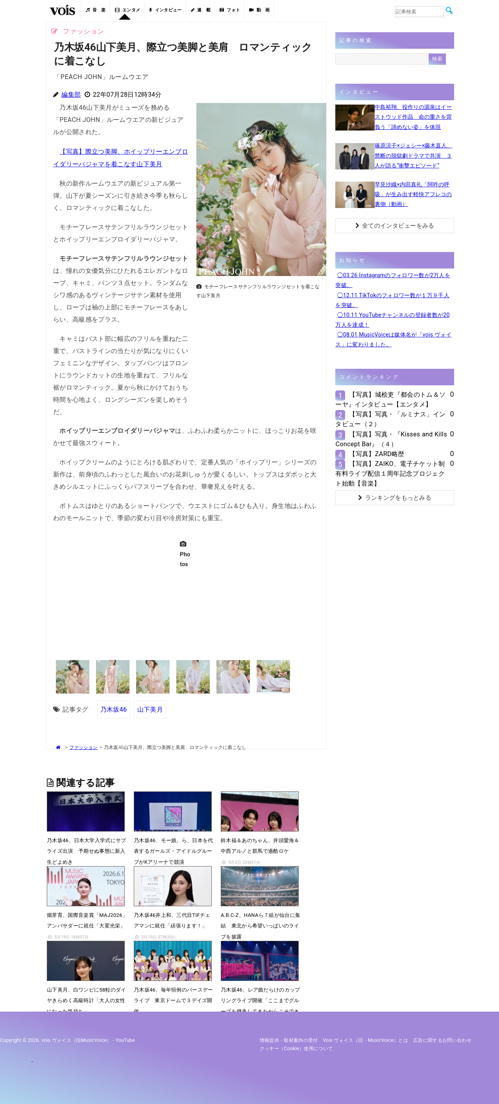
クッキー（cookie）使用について (296, 1048)
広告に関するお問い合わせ (442, 1039)
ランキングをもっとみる (394, 497)
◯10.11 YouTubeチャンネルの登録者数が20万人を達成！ (392, 320)
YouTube (125, 1039)
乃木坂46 (113, 708)
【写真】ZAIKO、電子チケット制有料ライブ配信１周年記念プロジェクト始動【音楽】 (390, 473)
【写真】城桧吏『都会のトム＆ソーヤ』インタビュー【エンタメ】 (390, 399)
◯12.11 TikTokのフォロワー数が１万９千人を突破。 (392, 300)
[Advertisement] (258, 357)
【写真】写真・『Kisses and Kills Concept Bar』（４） (391, 439)
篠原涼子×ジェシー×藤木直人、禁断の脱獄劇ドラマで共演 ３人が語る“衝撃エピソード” (413, 155)
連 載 (201, 10)
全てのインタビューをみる (394, 225)
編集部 (71, 94)
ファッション (83, 746)
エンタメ (127, 10)
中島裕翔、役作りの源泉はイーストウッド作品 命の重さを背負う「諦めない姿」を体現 (413, 117)
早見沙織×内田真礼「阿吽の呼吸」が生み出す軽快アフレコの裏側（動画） (413, 194)
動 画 (259, 10)
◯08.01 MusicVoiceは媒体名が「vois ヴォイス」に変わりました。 (393, 339)
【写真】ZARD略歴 (376, 454)
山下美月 (150, 708)
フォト (230, 10)
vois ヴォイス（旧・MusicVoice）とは (365, 1039)
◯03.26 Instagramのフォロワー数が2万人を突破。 (392, 280)
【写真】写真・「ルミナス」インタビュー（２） (390, 419)
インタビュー (165, 10)
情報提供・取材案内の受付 (289, 1039)
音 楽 (95, 10)
